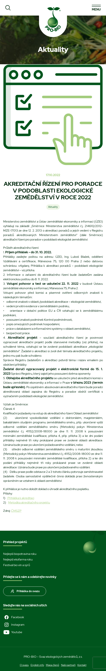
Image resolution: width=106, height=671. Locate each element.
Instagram (13, 625)
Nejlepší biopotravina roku (19, 554)
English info (37, 665)
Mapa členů (52, 665)
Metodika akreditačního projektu (29, 502)
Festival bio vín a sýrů (16, 565)
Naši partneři (68, 665)
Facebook (13, 617)
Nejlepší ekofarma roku (18, 559)
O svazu (24, 665)
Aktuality (53, 206)
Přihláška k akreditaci (20, 498)
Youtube (12, 632)
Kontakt (81, 665)
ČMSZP (16, 511)
